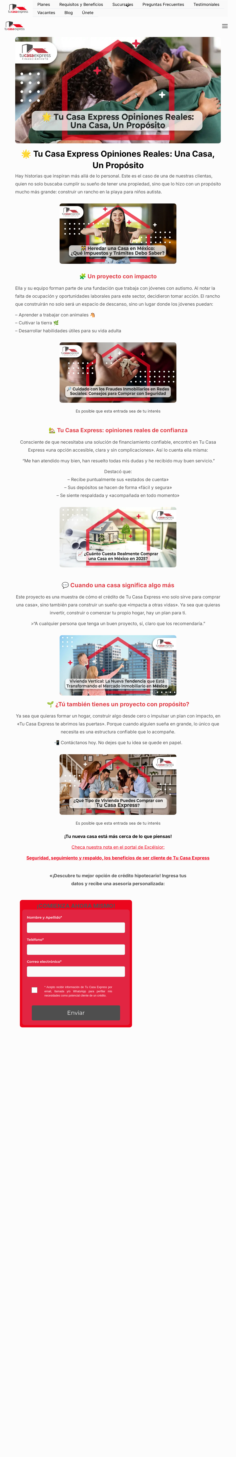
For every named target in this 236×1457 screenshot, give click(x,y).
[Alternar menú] (126, 6)
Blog (68, 12)
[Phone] (76, 949)
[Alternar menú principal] (225, 26)
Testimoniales (206, 4)
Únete (87, 12)
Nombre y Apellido (44, 917)
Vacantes (46, 12)
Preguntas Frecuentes (163, 4)
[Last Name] (76, 927)
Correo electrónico (44, 961)
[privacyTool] (34, 990)
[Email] (76, 971)
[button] (76, 1012)
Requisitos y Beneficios (81, 4)
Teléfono (35, 939)
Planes (43, 4)
